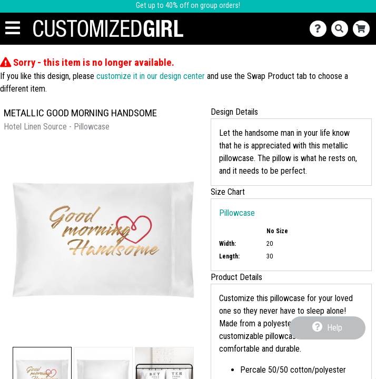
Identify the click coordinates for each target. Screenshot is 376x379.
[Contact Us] (320, 29)
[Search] (342, 29)
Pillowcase (237, 213)
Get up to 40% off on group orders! (188, 5)
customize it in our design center (150, 76)
